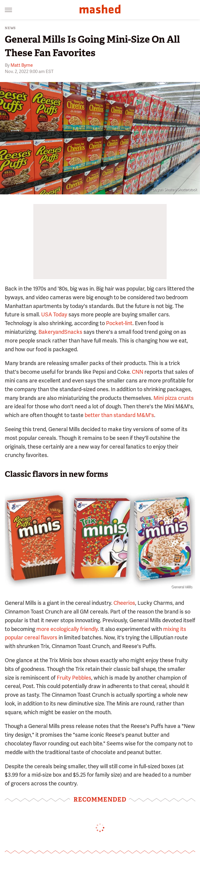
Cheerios (124, 602)
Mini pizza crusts (173, 397)
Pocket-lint (119, 323)
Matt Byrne (22, 65)
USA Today (54, 314)
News (10, 28)
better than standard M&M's (119, 415)
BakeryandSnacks (60, 331)
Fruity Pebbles (74, 677)
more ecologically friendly (67, 629)
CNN (137, 371)
